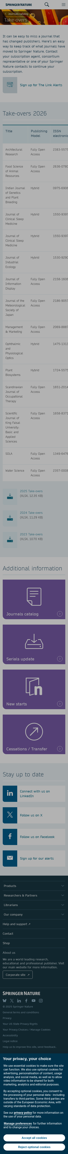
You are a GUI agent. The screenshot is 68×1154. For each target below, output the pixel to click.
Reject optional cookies (34, 1147)
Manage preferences (18, 1123)
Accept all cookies (34, 1137)
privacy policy (23, 1112)
